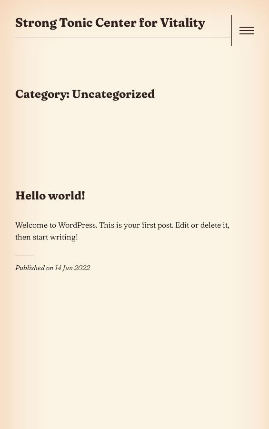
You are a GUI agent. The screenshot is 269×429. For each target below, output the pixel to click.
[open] (246, 30)
